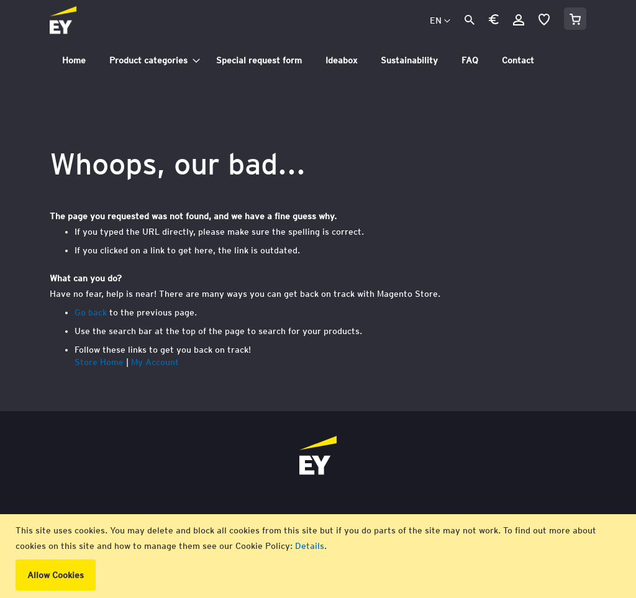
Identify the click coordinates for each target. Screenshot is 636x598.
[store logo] (91, 21)
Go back (91, 312)
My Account (155, 362)
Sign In (518, 19)
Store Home (99, 362)
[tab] (318, 60)
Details (309, 546)
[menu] (318, 60)
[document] (320, 556)
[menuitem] (74, 60)
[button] (494, 21)
